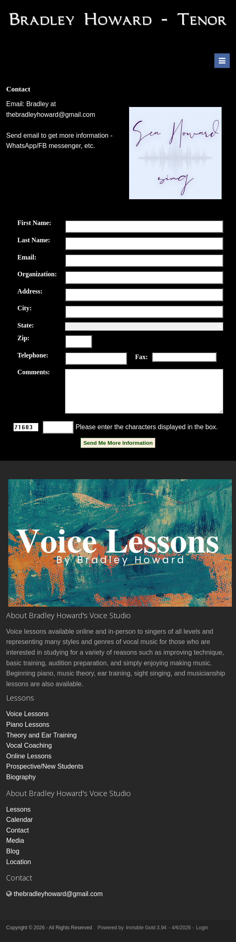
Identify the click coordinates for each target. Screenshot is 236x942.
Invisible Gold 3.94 (147, 928)
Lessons (18, 809)
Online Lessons (28, 756)
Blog (12, 851)
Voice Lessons (27, 713)
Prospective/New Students (44, 766)
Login (202, 928)
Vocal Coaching (29, 745)
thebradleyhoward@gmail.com (50, 114)
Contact (17, 830)
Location (18, 861)
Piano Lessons (27, 724)
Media (15, 840)
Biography (21, 777)
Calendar (19, 819)
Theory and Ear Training (41, 735)
